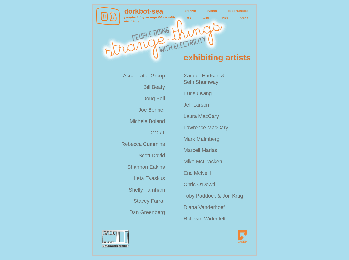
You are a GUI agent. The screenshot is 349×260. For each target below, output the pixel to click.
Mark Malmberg (202, 139)
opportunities (238, 11)
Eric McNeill (197, 173)
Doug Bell (154, 98)
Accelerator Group (144, 76)
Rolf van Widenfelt (205, 219)
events (212, 11)
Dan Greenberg (147, 212)
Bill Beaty (154, 87)
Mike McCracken (203, 162)
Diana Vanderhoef (204, 207)
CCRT (158, 133)
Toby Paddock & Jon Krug (213, 196)
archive (190, 11)
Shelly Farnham (147, 190)
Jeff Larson (196, 105)
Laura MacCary (201, 116)
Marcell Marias (200, 150)
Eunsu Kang (198, 93)
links (224, 18)
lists (188, 18)
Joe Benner (151, 110)
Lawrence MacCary (206, 128)
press (244, 18)
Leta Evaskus (149, 178)
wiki (206, 18)
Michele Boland (147, 121)
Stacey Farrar (149, 201)
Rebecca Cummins (143, 144)
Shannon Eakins (146, 167)
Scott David (151, 156)
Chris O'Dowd (199, 184)
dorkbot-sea (143, 11)
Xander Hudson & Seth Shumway (204, 79)
